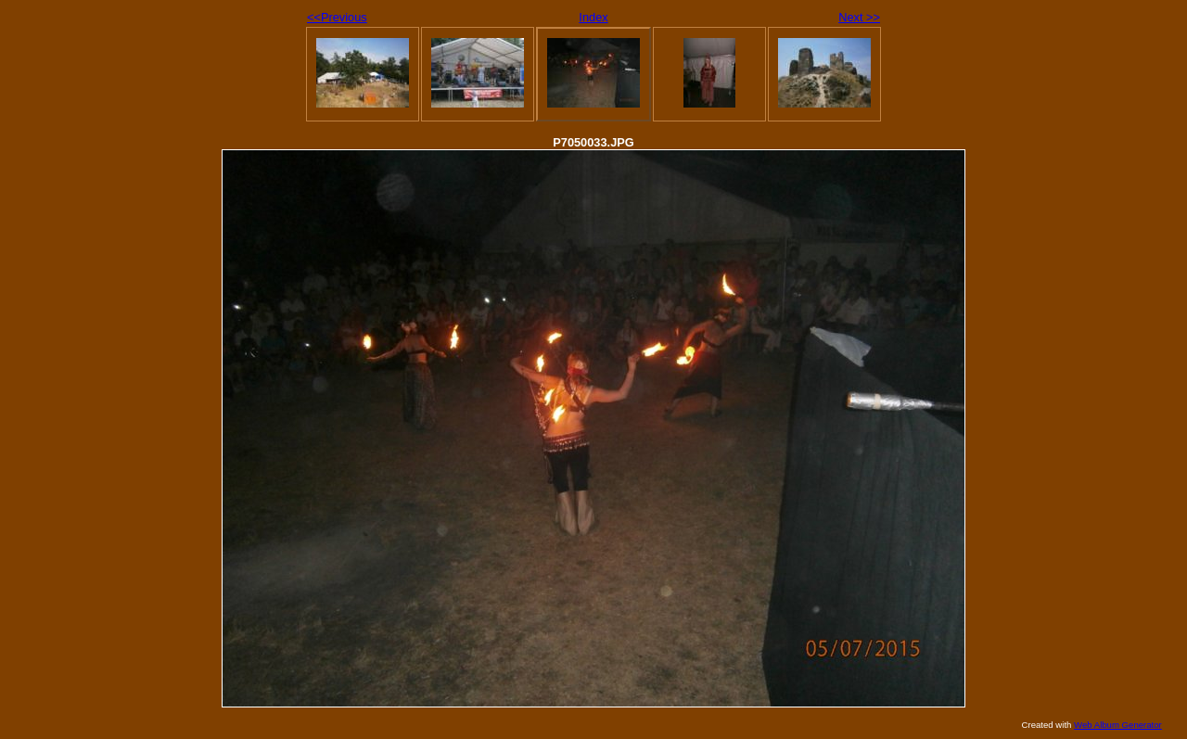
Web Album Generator (1118, 725)
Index (593, 17)
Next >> (859, 17)
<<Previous (337, 17)
